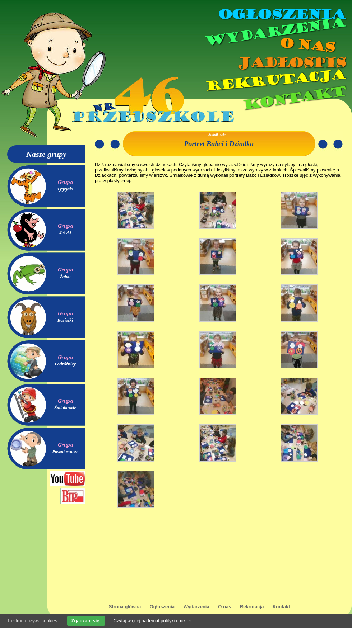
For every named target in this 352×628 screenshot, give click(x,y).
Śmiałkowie (65, 407)
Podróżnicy (65, 364)
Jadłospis (291, 63)
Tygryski (65, 189)
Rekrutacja (275, 80)
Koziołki (65, 320)
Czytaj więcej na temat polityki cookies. (153, 620)
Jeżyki (65, 232)
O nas (307, 45)
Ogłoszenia (281, 14)
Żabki (65, 276)
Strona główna (125, 606)
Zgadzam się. (86, 620)
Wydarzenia (274, 32)
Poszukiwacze (65, 451)
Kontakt (294, 98)
